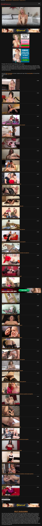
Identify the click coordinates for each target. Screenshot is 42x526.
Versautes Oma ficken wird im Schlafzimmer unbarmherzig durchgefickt (15, 439)
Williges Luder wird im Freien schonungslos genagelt (12, 276)
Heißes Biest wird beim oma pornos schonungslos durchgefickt (13, 241)
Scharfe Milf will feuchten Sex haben (8, 484)
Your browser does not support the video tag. (21, 17)
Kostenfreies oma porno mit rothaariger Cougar (11, 265)
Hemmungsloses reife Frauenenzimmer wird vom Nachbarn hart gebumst (15, 252)
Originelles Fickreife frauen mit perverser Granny (11, 171)
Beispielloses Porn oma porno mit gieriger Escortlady (12, 450)
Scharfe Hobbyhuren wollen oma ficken (9, 303)
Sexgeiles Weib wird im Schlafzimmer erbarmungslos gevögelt (13, 124)
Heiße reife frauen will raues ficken (8, 287)
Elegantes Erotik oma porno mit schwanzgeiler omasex (12, 325)
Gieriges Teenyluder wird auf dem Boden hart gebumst (12, 337)
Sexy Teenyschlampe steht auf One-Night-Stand (11, 462)
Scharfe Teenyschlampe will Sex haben (9, 314)
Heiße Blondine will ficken (7, 90)
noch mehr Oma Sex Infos (6, 70)
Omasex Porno (22, 0)
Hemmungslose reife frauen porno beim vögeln (10, 218)
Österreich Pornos (9, 0)
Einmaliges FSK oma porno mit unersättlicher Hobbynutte (12, 206)
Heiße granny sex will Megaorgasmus (9, 137)
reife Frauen (10, 74)
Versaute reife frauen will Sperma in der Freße (10, 495)
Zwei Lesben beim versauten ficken (8, 159)
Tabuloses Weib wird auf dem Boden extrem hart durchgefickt (13, 359)
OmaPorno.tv (6, 4)
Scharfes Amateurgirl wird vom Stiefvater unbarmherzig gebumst (14, 381)
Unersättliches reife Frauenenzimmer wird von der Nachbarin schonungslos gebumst (17, 473)
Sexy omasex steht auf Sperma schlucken (9, 102)
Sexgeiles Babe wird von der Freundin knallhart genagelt (12, 370)
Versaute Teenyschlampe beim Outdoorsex (10, 148)
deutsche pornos (16, 0)
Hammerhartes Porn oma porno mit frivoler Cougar (11, 348)
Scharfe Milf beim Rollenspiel (7, 113)
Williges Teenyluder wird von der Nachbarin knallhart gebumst (13, 229)
